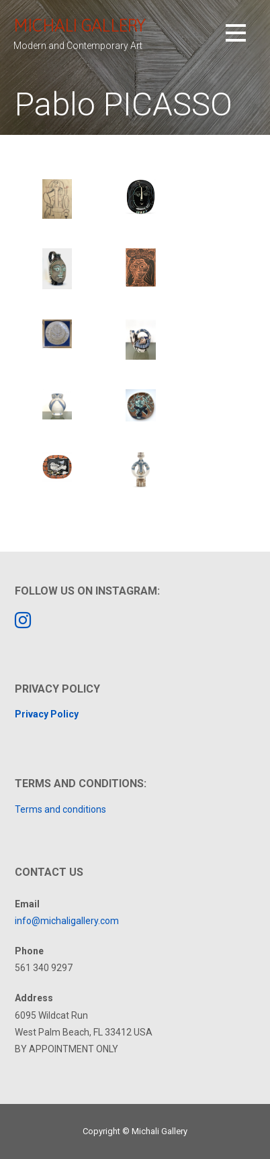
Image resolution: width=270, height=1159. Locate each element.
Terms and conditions (60, 809)
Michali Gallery (79, 25)
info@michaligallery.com (67, 920)
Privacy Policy (47, 714)
